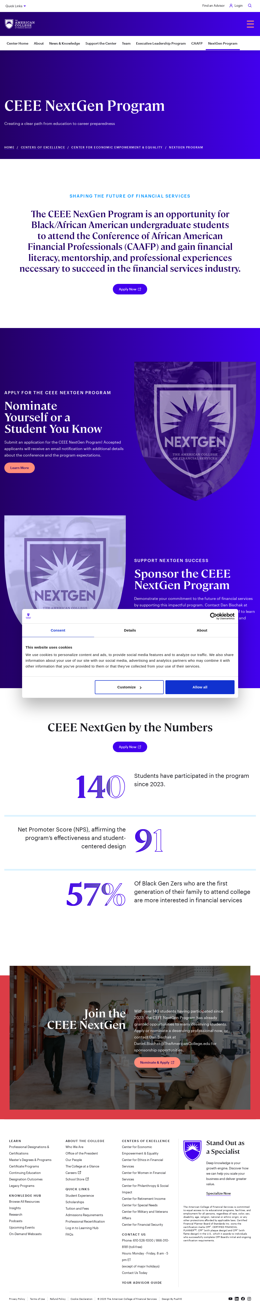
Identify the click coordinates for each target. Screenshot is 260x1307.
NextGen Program (222, 43)
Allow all (200, 687)
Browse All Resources (24, 1201)
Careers (71, 1172)
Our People (74, 1159)
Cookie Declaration (81, 1298)
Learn (15, 1141)
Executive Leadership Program (161, 43)
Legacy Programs (21, 1185)
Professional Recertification (85, 1221)
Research (15, 1214)
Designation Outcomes (25, 1179)
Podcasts (15, 1221)
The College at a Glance (82, 1166)
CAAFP (197, 43)
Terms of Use (37, 1298)
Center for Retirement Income (143, 1198)
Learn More (19, 468)
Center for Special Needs (139, 1205)
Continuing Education (25, 1172)
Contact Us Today (134, 1272)
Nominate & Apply (157, 1062)
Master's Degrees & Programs (30, 1159)
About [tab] (202, 630)
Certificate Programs (24, 1166)
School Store (75, 1179)
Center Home (17, 43)
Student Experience (80, 1195)
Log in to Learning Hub (82, 1228)
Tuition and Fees (77, 1208)
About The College (85, 1141)
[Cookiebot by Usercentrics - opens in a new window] (214, 616)
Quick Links (14, 6)
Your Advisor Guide (142, 1282)
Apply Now (130, 289)
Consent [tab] (58, 630)
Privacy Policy (17, 1298)
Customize (129, 687)
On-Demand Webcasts (25, 1234)
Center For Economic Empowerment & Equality (117, 147)
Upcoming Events (22, 1227)
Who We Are (74, 1147)
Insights (15, 1208)
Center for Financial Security (142, 1224)
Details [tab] (130, 630)
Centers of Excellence (43, 147)
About (39, 43)
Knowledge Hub (25, 1195)
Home (9, 147)
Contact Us (134, 1234)
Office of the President (82, 1153)
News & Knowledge (64, 43)
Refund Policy (58, 1298)
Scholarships (75, 1202)
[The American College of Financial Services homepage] (19, 24)
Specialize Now (218, 1193)
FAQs (69, 1234)
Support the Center (100, 43)
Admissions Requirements (84, 1215)
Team (126, 43)
